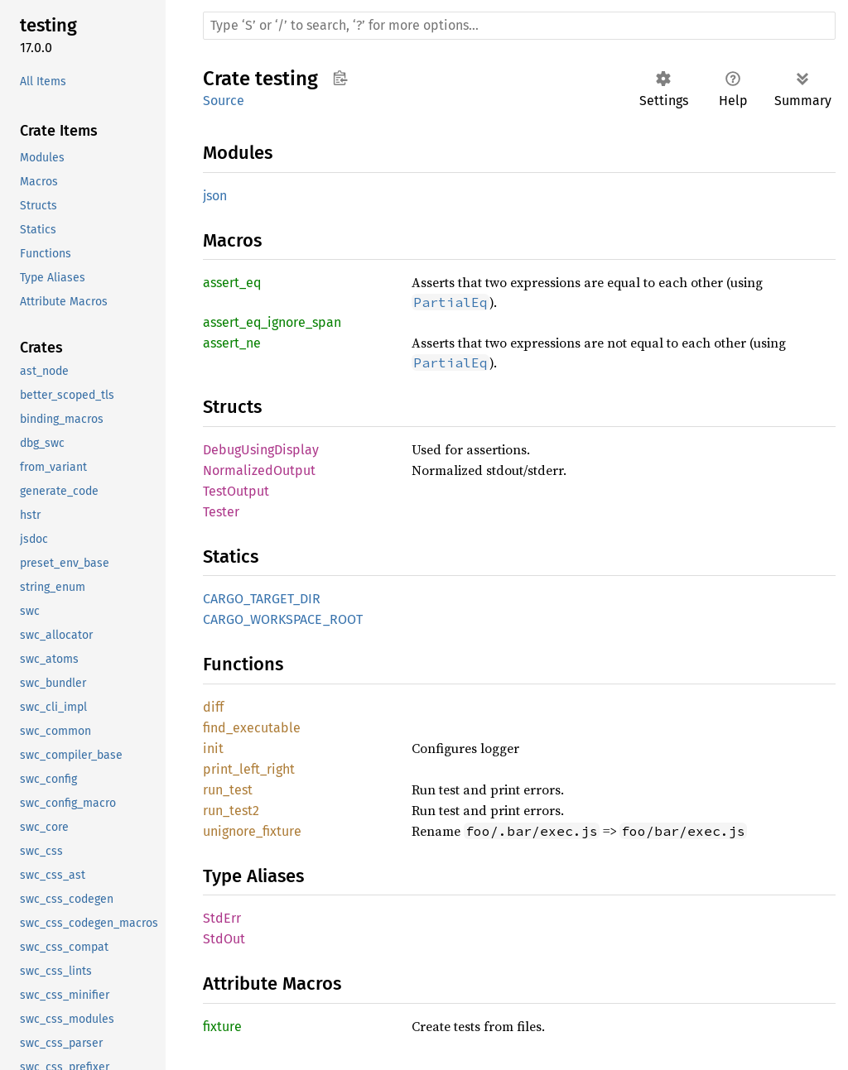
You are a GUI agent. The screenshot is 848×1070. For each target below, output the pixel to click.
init (213, 748)
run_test (228, 790)
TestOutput (236, 491)
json (215, 196)
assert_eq (232, 282)
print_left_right (249, 769)
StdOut (224, 939)
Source (223, 100)
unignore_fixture (252, 831)
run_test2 (231, 810)
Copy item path (340, 78)
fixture (222, 1026)
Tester (221, 512)
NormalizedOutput (259, 470)
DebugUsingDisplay (261, 450)
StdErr (222, 918)
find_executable (252, 728)
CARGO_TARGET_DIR (261, 599)
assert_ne (232, 343)
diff (213, 707)
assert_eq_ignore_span (272, 322)
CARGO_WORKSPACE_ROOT (283, 619)
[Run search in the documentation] (519, 26)
